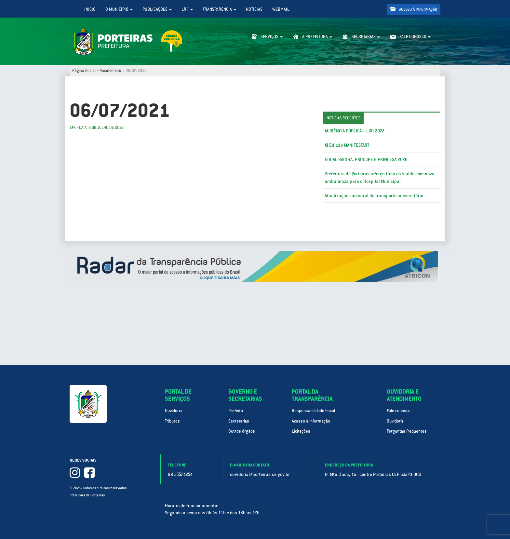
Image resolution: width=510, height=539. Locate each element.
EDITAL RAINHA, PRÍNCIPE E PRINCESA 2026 (366, 159)
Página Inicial (84, 70)
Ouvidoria (173, 410)
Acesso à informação (413, 9)
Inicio (90, 9)
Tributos (172, 421)
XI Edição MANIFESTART (347, 145)
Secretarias (238, 421)
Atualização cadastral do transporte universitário (374, 195)
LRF (187, 9)
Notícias (254, 9)
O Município (119, 9)
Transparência (219, 9)
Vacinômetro (110, 70)
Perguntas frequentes (407, 431)
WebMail (280, 9)
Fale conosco (398, 410)
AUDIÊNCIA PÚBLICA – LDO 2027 (354, 131)
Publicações (157, 9)
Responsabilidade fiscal (313, 410)
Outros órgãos (241, 431)
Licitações (301, 431)
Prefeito (235, 410)
